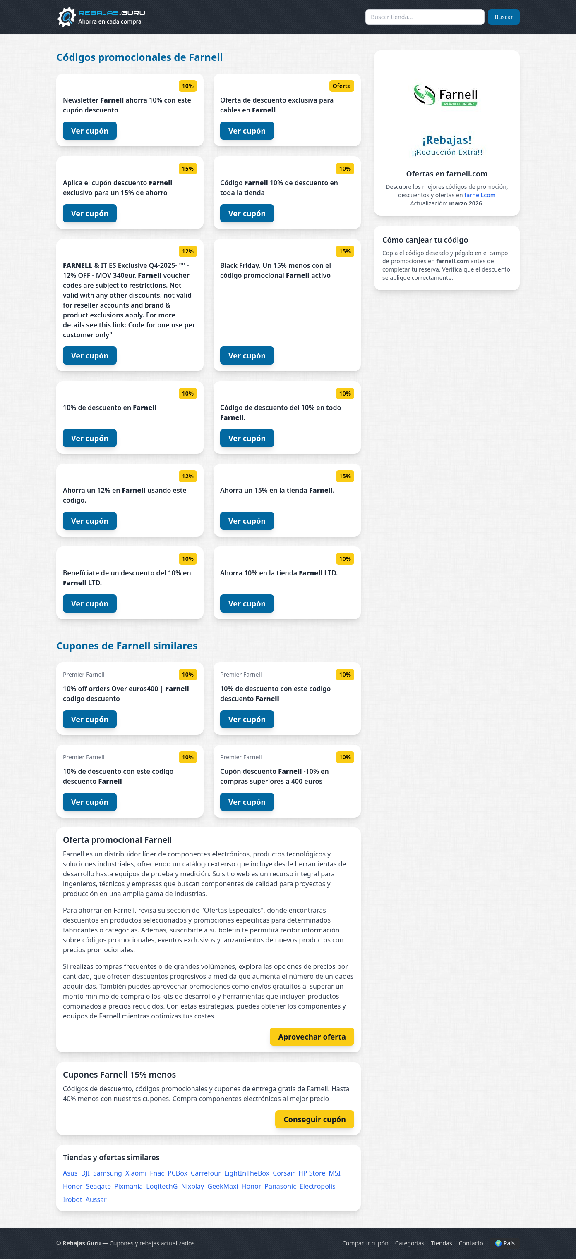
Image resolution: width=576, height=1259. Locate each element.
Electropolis (318, 1186)
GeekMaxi (222, 1186)
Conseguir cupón (314, 1119)
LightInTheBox (246, 1173)
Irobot (72, 1199)
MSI (335, 1173)
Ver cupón (89, 131)
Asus (70, 1173)
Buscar (503, 17)
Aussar (96, 1199)
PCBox (177, 1173)
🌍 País (505, 1243)
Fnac (157, 1173)
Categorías (410, 1243)
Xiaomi (135, 1173)
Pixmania (128, 1186)
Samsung (107, 1173)
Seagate (98, 1186)
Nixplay (192, 1186)
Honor (73, 1186)
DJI (85, 1173)
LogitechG (162, 1186)
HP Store (311, 1173)
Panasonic (280, 1186)
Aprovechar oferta (312, 1037)
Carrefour (206, 1173)
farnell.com (480, 195)
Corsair (284, 1173)
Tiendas (441, 1243)
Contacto (471, 1243)
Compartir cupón (365, 1243)
